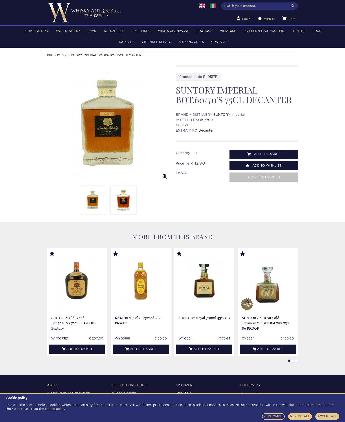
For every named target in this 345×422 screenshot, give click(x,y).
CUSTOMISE (273, 416)
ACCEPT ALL (327, 416)
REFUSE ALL (300, 416)
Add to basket (263, 154)
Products (55, 55)
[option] (108, 123)
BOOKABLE (126, 42)
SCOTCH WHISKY (36, 31)
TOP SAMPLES (113, 31)
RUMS (92, 31)
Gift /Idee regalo (156, 42)
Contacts (219, 42)
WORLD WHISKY (68, 31)
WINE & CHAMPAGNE (173, 31)
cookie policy (55, 409)
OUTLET (299, 31)
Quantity (183, 153)
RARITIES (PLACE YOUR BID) (265, 31)
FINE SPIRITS (141, 31)
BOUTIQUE (204, 31)
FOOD (316, 31)
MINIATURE (228, 31)
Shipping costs (191, 42)
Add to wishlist (263, 165)
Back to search (263, 177)
